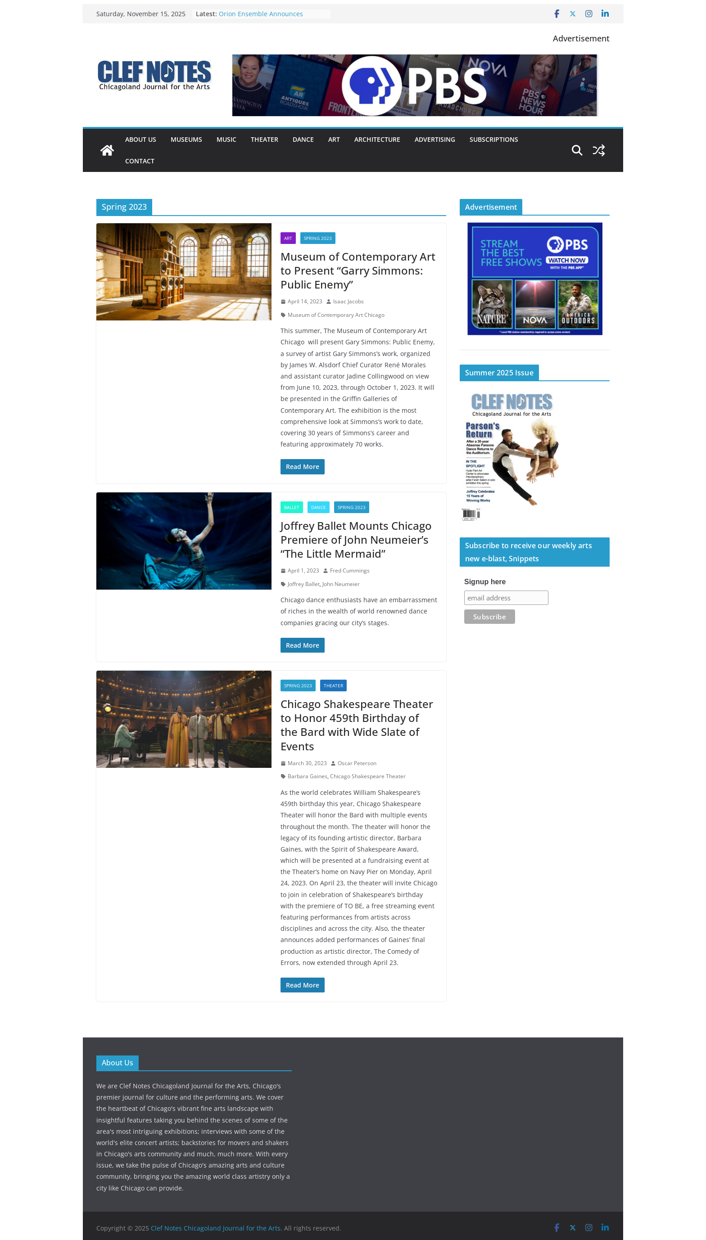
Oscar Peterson (357, 763)
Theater (264, 139)
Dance (303, 139)
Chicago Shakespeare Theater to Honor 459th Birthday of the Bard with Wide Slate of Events (357, 724)
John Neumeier (341, 584)
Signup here (485, 582)
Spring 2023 (318, 238)
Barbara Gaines (307, 776)
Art (334, 139)
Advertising (435, 139)
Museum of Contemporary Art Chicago (336, 315)
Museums (186, 139)
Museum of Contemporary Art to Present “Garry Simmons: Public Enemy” (358, 270)
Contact (139, 161)
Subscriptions (494, 139)
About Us (140, 139)
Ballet (291, 507)
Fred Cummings (350, 570)
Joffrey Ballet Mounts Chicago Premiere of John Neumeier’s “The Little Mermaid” (356, 539)
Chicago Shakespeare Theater (368, 776)
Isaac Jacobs (348, 301)
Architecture (377, 139)
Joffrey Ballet (304, 584)
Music (226, 139)
